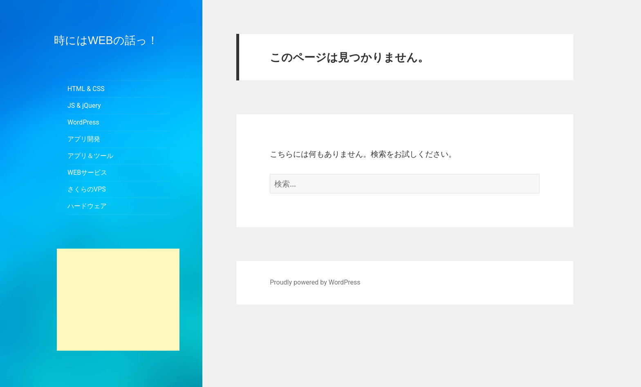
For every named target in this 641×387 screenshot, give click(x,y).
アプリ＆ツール (90, 156)
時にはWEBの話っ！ (106, 40)
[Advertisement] (118, 300)
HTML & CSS (86, 89)
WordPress (83, 122)
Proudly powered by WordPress (315, 282)
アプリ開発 (83, 139)
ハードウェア (87, 206)
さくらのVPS (86, 189)
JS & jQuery (84, 105)
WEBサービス (87, 172)
